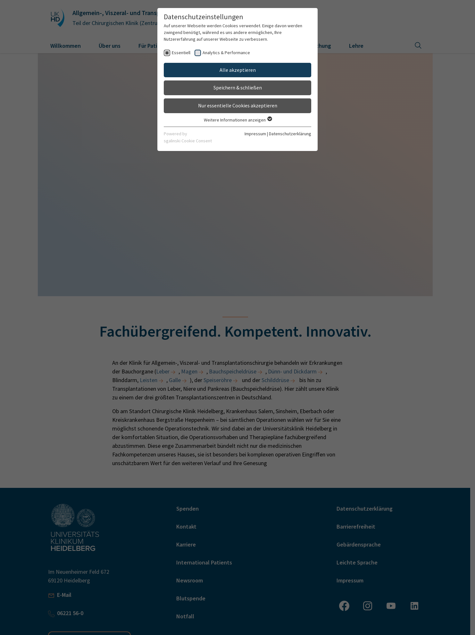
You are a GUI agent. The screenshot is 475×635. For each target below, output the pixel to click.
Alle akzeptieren (238, 70)
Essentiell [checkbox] (181, 52)
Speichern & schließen (237, 87)
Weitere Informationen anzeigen (237, 120)
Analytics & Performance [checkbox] (226, 52)
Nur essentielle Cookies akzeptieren (237, 105)
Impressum (255, 134)
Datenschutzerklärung (290, 134)
